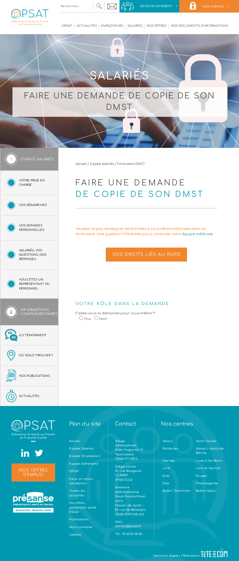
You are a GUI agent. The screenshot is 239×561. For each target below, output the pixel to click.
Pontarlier (170, 448)
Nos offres (156, 25)
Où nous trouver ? (36, 355)
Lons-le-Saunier (208, 468)
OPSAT (67, 25)
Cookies (75, 534)
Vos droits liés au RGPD (146, 254)
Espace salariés (102, 164)
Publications (78, 519)
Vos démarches (33, 205)
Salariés (134, 25)
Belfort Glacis (206, 490)
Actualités (87, 25)
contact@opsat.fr (129, 526)
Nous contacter (81, 527)
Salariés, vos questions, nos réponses (32, 255)
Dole (165, 483)
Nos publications (34, 375)
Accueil (81, 164)
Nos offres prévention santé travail (82, 507)
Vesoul (167, 441)
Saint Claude (206, 441)
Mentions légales (166, 555)
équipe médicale (197, 234)
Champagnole (207, 483)
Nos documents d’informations (199, 25)
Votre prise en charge (32, 182)
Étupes (201, 475)
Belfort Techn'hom (176, 490)
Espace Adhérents (83, 463)
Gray (165, 475)
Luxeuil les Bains (209, 460)
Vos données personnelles (31, 227)
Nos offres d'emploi (33, 472)
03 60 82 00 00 (131, 534)
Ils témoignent (33, 335)
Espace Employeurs (84, 456)
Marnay (168, 460)
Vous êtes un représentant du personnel (34, 284)
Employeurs (112, 25)
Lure (166, 468)
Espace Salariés (81, 448)
